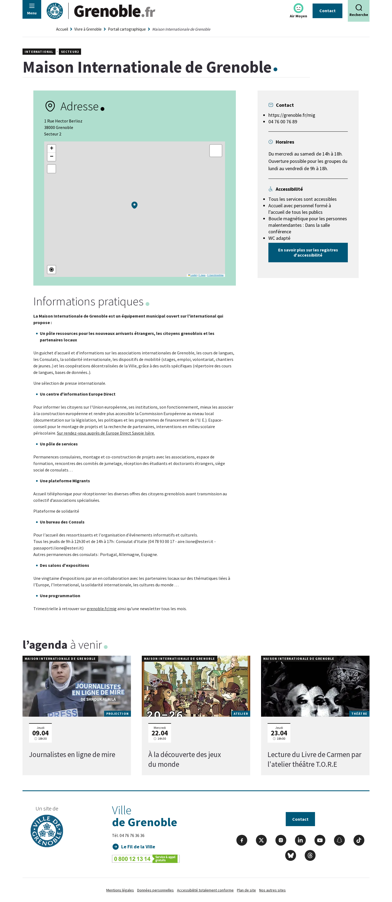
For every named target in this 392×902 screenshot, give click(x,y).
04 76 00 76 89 (282, 121)
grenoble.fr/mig (102, 608)
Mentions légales (120, 890)
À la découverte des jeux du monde (184, 759)
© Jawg (201, 275)
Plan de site (246, 890)
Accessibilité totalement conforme (205, 890)
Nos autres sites (272, 890)
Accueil (62, 29)
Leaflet (192, 275)
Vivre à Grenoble (88, 29)
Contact (327, 10)
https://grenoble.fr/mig (291, 115)
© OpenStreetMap (215, 275)
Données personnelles (155, 890)
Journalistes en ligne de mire (72, 754)
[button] (134, 205)
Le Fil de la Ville (138, 846)
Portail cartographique (127, 29)
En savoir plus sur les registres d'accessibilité (308, 252)
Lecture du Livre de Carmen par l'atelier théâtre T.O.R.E (314, 759)
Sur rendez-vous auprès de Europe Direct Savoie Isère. (106, 433)
